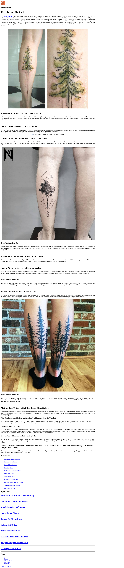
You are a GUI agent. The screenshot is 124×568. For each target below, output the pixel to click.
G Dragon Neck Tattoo (11, 548)
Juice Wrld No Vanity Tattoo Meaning (17, 495)
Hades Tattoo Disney (10, 513)
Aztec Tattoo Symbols (10, 531)
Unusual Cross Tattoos (10, 465)
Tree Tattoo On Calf (6, 16)
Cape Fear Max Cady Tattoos (12, 459)
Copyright (7, 562)
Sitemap (6, 563)
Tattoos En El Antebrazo (11, 519)
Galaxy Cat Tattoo (9, 525)
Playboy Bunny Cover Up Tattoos (13, 482)
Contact (6, 559)
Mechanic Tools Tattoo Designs (14, 537)
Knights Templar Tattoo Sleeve (14, 542)
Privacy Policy (8, 560)
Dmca (5, 557)
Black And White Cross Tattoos (14, 501)
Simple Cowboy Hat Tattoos (12, 485)
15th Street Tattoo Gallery (11, 479)
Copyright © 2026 (6, 566)
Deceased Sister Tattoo (10, 462)
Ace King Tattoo (8, 468)
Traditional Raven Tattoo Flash (12, 470)
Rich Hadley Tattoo (9, 476)
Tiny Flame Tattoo (9, 473)
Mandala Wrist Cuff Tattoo (13, 507)
